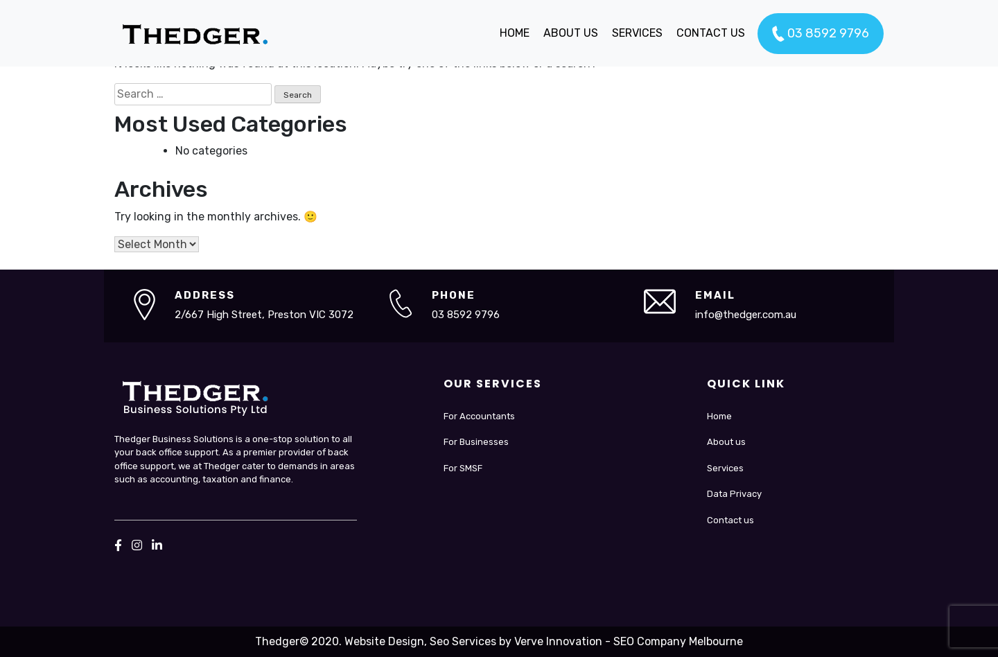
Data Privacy (734, 494)
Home (719, 416)
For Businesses (476, 442)
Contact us (730, 520)
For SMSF (463, 468)
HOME (514, 33)
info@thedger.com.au (745, 314)
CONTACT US (710, 33)
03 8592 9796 (820, 34)
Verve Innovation (558, 641)
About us (726, 442)
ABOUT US (570, 33)
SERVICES (637, 33)
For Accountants (479, 416)
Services (725, 468)
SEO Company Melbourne (678, 641)
